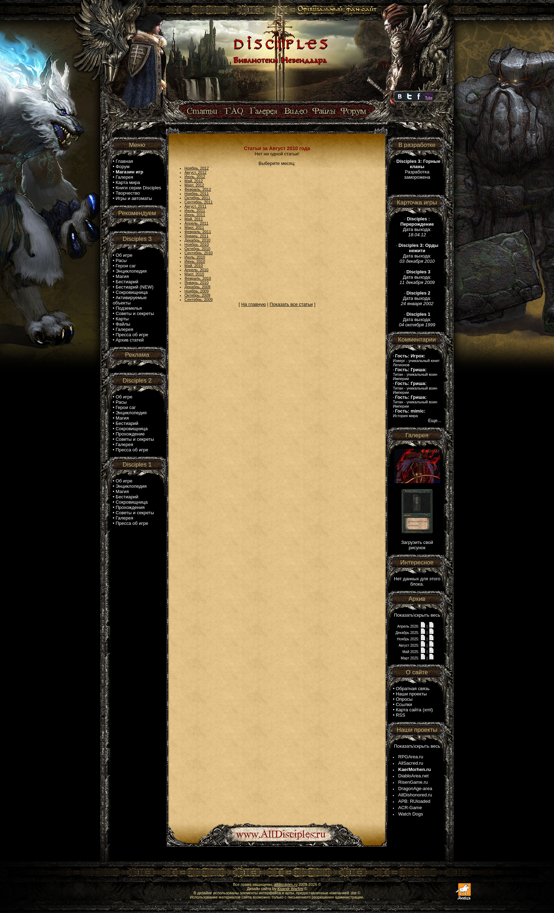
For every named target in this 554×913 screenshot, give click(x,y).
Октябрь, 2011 (197, 198)
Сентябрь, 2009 (198, 299)
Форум (123, 166)
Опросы (404, 699)
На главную (253, 304)
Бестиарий (127, 281)
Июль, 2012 (194, 176)
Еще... (434, 420)
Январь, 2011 (196, 236)
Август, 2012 (195, 172)
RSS (400, 715)
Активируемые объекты (130, 300)
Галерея (124, 177)
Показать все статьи (291, 304)
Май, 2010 (193, 265)
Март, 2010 (194, 274)
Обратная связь (413, 688)
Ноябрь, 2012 (196, 168)
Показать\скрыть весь (417, 615)
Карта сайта (408, 709)
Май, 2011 (193, 219)
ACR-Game (410, 807)
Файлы (123, 324)
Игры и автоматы (134, 198)
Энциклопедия (131, 271)
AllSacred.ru (410, 763)
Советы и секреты (135, 313)
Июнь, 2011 (194, 215)
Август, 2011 (195, 206)
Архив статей (130, 340)
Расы (121, 260)
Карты (122, 318)
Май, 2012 (193, 181)
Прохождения (130, 507)
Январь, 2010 (196, 282)
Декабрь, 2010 (197, 240)
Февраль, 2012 (197, 189)
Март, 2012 (194, 185)
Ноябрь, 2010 (196, 244)
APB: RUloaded (414, 801)
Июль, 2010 (194, 257)
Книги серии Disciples (138, 187)
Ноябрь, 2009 (196, 291)
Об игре (124, 255)
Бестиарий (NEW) (134, 287)
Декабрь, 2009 (197, 287)
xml (427, 709)
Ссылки (404, 704)
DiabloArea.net (413, 775)
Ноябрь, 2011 (196, 193)
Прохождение (130, 434)
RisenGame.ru (413, 782)
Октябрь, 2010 (197, 249)
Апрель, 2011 (196, 223)
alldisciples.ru (285, 884)
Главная (124, 161)
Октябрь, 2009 (197, 295)
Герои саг (126, 265)
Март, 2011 (194, 227)
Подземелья (129, 308)
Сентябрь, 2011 (198, 202)
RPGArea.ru (410, 756)
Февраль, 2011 (197, 232)
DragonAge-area (415, 788)
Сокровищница (132, 292)
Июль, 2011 (194, 210)
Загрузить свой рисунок (417, 545)
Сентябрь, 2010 (198, 253)
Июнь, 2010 (194, 261)
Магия (122, 276)
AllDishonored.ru (415, 795)
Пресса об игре (132, 334)
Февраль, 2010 (197, 278)
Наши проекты (411, 693)
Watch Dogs (410, 814)
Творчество (128, 193)
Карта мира (128, 182)
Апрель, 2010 (196, 270)
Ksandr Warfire (290, 889)
